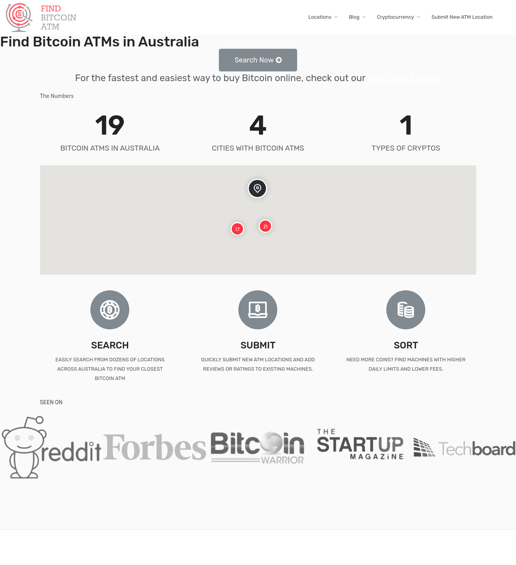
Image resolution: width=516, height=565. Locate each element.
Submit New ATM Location (462, 17)
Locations (319, 17)
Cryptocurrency (395, 17)
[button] (258, 60)
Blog (354, 17)
